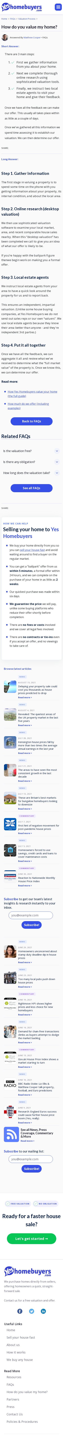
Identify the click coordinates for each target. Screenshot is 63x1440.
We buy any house (20, 1360)
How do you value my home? (27, 1392)
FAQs (12, 18)
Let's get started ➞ (31, 1238)
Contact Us (15, 1414)
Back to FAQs (31, 421)
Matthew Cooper (32, 37)
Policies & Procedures (22, 1422)
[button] (58, 7)
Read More (12, 1371)
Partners (13, 1399)
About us (13, 1345)
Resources (14, 1377)
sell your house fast (32, 550)
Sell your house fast (21, 1337)
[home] (28, 7)
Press (10, 1407)
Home (4, 18)
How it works (16, 1352)
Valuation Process (26, 18)
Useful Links (13, 1324)
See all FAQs (31, 488)
